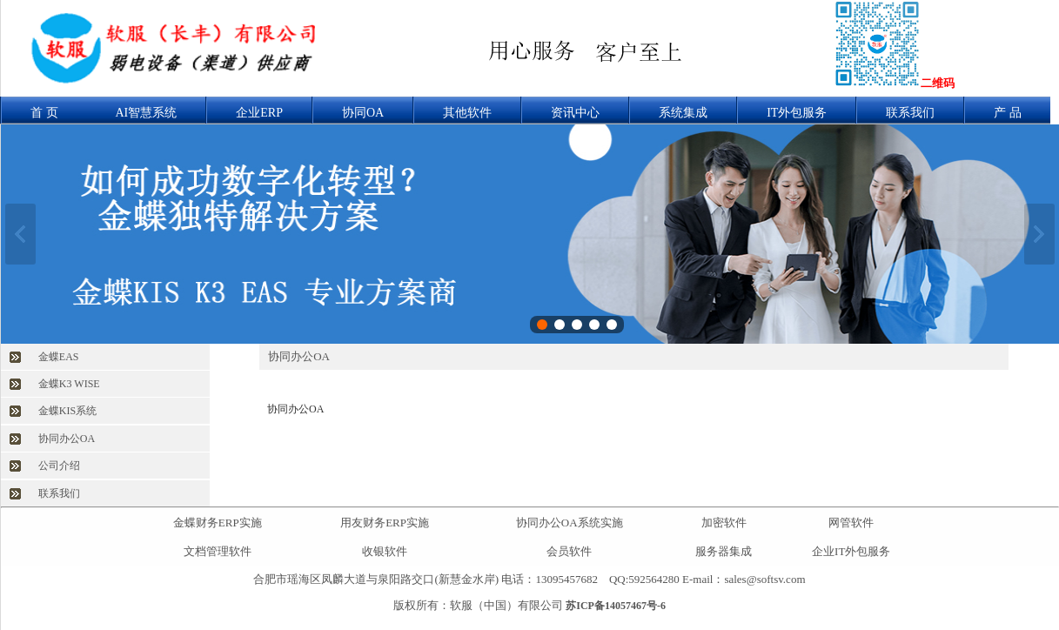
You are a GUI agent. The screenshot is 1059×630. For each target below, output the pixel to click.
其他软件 (467, 112)
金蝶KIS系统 (67, 411)
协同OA (363, 112)
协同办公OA (66, 438)
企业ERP (259, 112)
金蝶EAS (58, 357)
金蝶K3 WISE (69, 384)
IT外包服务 (797, 112)
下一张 (1039, 234)
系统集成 (683, 112)
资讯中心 (575, 112)
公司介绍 (59, 465)
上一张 (20, 234)
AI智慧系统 (147, 112)
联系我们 (910, 112)
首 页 (44, 112)
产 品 (1008, 112)
